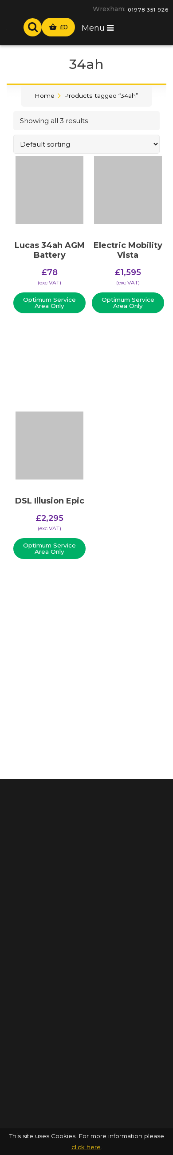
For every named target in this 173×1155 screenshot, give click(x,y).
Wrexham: (109, 9)
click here (86, 1147)
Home (45, 95)
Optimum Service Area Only (49, 302)
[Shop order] (86, 144)
